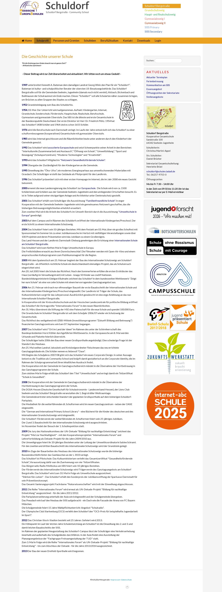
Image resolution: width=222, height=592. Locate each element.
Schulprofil (43, 40)
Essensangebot (154, 89)
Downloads (143, 40)
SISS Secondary (153, 31)
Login (158, 40)
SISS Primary (152, 27)
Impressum (115, 580)
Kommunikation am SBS (158, 85)
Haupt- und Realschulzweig (160, 14)
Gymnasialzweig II (155, 23)
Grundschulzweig (155, 10)
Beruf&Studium (109, 40)
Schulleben (90, 40)
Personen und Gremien (66, 40)
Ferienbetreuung (154, 81)
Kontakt (128, 40)
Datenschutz (126, 580)
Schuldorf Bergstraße (157, 5)
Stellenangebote (154, 96)
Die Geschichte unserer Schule (47, 56)
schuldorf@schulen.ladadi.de (160, 171)
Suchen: (150, 60)
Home (28, 40)
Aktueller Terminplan (156, 77)
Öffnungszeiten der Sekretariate (162, 92)
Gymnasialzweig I (155, 18)
